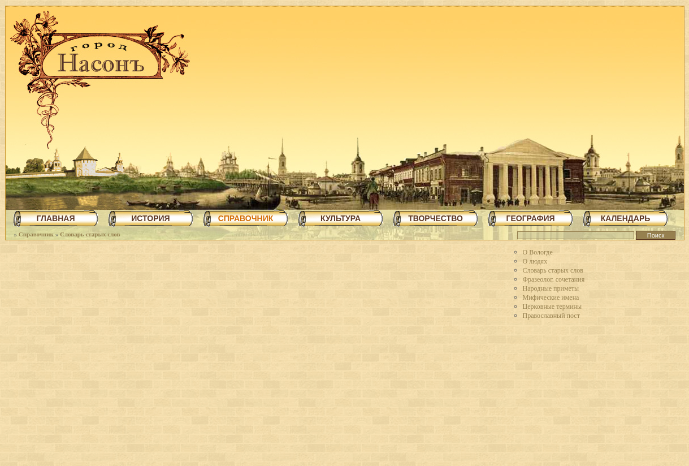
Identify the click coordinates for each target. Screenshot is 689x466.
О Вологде (538, 252)
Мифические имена (551, 297)
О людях (535, 261)
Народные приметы (551, 288)
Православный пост (551, 316)
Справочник (36, 234)
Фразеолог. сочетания (554, 279)
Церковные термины (552, 306)
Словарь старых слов (90, 234)
